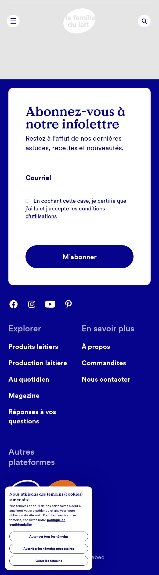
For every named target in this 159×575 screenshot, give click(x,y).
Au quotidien (28, 379)
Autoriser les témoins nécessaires (48, 548)
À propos (96, 346)
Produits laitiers (33, 346)
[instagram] (36, 304)
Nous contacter (106, 379)
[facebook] (17, 304)
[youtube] (54, 304)
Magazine (24, 395)
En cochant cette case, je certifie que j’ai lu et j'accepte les (75, 208)
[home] (79, 20)
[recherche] (144, 21)
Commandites (104, 363)
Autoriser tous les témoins (49, 536)
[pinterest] (72, 304)
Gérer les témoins (49, 561)
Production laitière (37, 363)
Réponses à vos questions (32, 416)
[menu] (13, 21)
